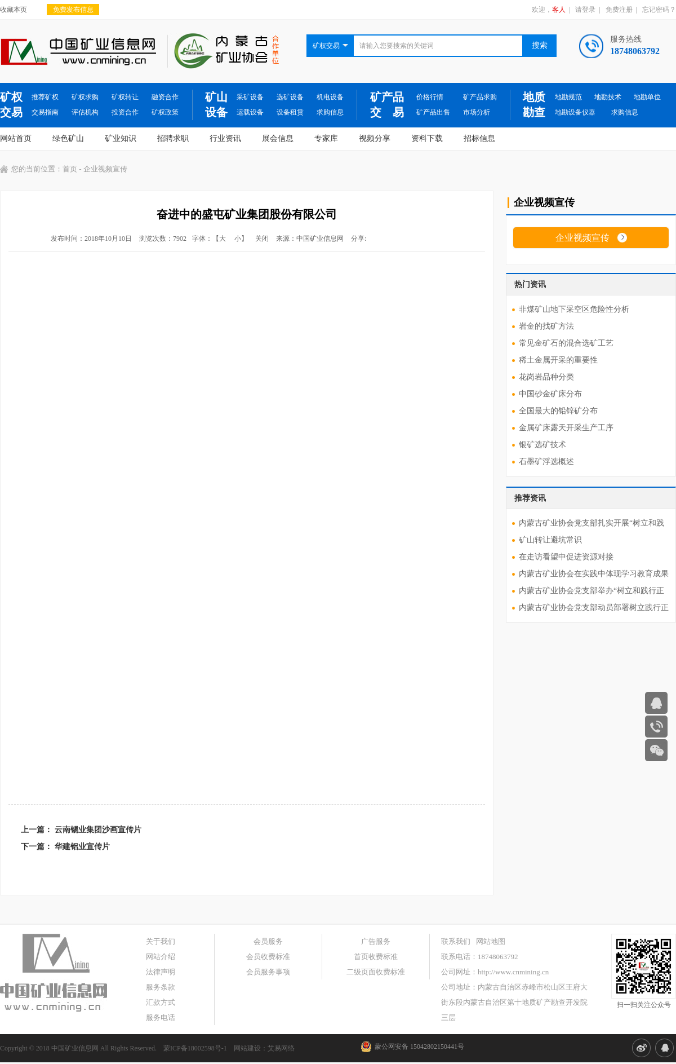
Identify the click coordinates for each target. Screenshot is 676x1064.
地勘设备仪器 (575, 112)
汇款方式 (160, 1002)
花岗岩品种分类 (546, 377)
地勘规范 (568, 97)
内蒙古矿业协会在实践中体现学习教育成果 (594, 573)
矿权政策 (165, 112)
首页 (70, 169)
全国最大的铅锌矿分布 (558, 411)
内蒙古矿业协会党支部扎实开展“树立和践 (591, 523)
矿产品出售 (433, 112)
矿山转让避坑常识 (550, 540)
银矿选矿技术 (542, 444)
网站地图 (490, 941)
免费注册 (619, 10)
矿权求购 (85, 97)
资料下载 (427, 138)
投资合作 (125, 112)
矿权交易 (11, 104)
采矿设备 (250, 97)
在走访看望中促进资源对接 (566, 557)
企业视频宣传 (582, 237)
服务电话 (160, 1017)
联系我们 (455, 941)
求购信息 (330, 112)
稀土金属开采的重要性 (558, 360)
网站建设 (247, 1048)
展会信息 (277, 138)
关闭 (262, 238)
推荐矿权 (45, 97)
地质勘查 (534, 104)
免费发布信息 (73, 10)
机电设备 (330, 97)
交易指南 (45, 112)
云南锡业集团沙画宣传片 (98, 829)
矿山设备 (216, 104)
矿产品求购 (480, 97)
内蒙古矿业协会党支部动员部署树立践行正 (594, 607)
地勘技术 (607, 97)
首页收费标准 (376, 956)
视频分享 (374, 138)
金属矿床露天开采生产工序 (566, 427)
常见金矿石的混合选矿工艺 (566, 343)
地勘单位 (647, 97)
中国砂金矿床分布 (550, 394)
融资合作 (165, 97)
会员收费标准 (268, 956)
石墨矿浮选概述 (546, 461)
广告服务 (375, 941)
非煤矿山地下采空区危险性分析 (574, 309)
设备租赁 (290, 112)
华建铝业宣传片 (82, 846)
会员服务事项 (268, 972)
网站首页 (16, 138)
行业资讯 (225, 138)
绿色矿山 (68, 138)
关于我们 (160, 941)
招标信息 (479, 138)
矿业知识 (120, 138)
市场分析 (476, 112)
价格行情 (429, 97)
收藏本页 (13, 10)
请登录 (585, 10)
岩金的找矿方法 (546, 326)
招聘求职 (173, 138)
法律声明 (160, 972)
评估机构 (85, 112)
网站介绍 (160, 956)
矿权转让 (125, 97)
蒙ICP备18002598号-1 (195, 1048)
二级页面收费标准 (375, 972)
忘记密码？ (659, 10)
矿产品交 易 (387, 104)
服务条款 (160, 987)
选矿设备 (290, 97)
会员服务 (268, 941)
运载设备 (250, 112)
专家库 (326, 138)
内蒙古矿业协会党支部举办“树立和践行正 (591, 590)
